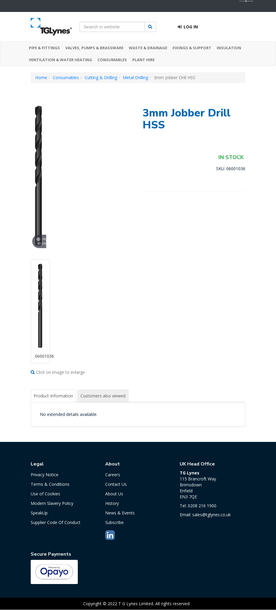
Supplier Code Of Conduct (55, 522)
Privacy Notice (44, 474)
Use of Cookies (45, 494)
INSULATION (229, 47)
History (112, 503)
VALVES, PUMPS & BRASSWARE (94, 47)
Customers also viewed (102, 396)
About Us (114, 494)
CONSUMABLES (112, 59)
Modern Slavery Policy (52, 503)
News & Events (120, 513)
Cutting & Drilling (101, 77)
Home (41, 77)
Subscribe (114, 522)
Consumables (66, 77)
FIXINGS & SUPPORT (192, 47)
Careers (112, 474)
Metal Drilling (135, 77)
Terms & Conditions (50, 484)
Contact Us (116, 484)
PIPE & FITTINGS (44, 47)
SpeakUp (39, 513)
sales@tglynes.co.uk (211, 514)
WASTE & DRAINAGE (148, 47)
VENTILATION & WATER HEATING (60, 59)
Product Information (53, 396)
